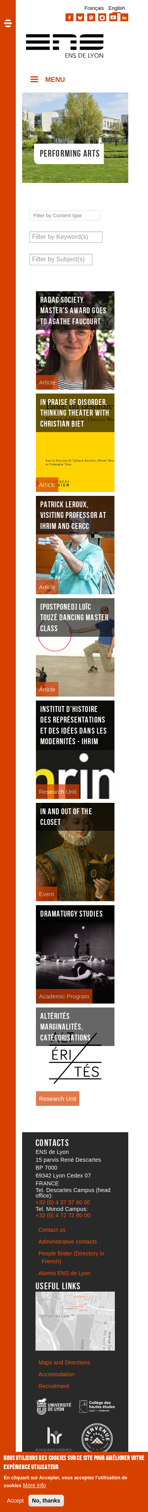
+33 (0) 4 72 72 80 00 (63, 1215)
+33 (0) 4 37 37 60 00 (63, 1202)
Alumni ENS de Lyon (64, 1273)
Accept (15, 1500)
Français (94, 8)
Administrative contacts (67, 1241)
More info (34, 1485)
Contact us (52, 1230)
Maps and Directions (64, 1362)
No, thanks (46, 1500)
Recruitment (53, 1386)
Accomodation (56, 1374)
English (117, 8)
